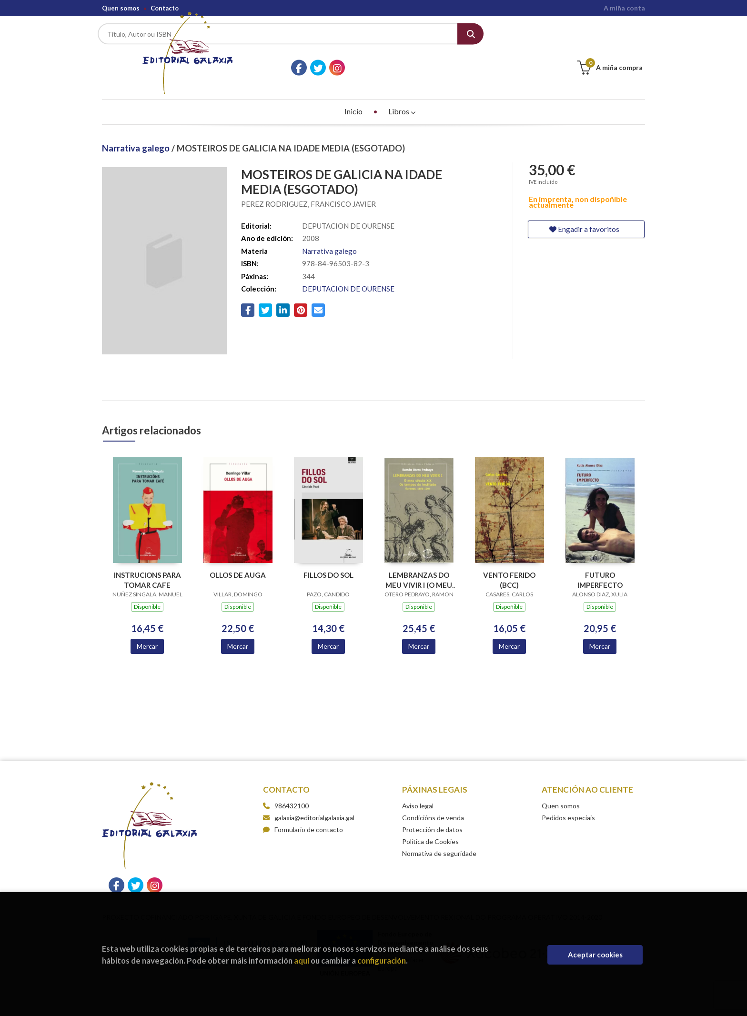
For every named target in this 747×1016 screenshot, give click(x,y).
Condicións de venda (433, 798)
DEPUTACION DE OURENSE (348, 268)
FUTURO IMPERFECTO (600, 560)
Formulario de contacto (303, 809)
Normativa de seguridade (439, 833)
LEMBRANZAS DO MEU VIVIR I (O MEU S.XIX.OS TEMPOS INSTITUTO (418, 560)
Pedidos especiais (568, 798)
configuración (381, 961)
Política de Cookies (430, 821)
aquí (301, 961)
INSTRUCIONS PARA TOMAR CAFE (147, 560)
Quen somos (121, 8)
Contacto (165, 8)
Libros (401, 91)
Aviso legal (418, 786)
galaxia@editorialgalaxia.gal (308, 798)
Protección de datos (432, 809)
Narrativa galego (137, 128)
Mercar (147, 626)
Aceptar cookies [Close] (595, 954)
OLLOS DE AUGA (238, 555)
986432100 (291, 786)
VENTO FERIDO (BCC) (509, 560)
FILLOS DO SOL (328, 555)
